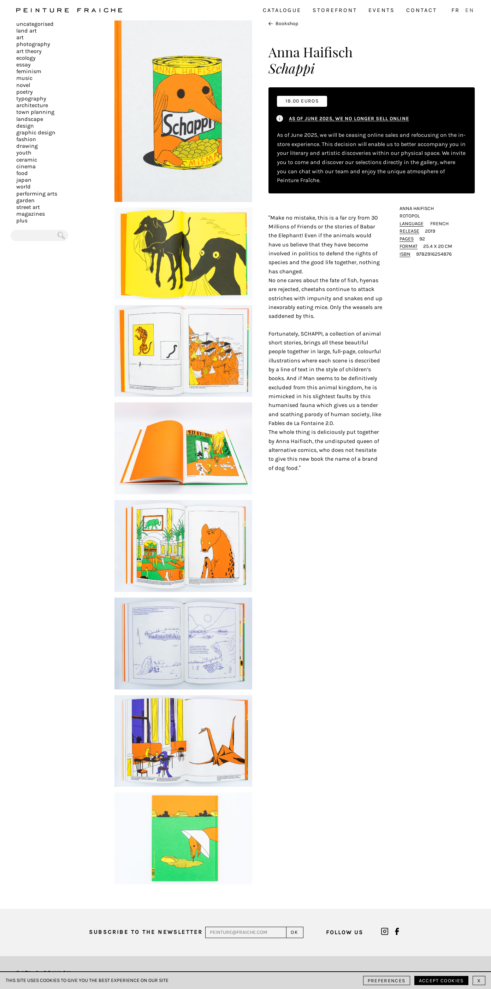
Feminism (28, 71)
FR (455, 10)
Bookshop (283, 23)
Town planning (35, 112)
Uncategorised (35, 24)
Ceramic (26, 159)
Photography (33, 44)
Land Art (26, 30)
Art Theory (29, 51)
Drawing (27, 145)
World (23, 186)
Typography (31, 98)
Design (25, 125)
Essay (23, 64)
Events (381, 10)
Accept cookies (441, 980)
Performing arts (36, 193)
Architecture (32, 105)
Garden (25, 200)
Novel (23, 85)
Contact (421, 10)
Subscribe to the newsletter (146, 932)
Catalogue (282, 10)
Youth (23, 152)
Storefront (335, 10)
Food (22, 173)
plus (22, 220)
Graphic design (35, 132)
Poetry (24, 91)
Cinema (26, 166)
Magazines (30, 213)
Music (24, 78)
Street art (28, 207)
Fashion (26, 139)
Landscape (29, 119)
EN (469, 10)
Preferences (387, 980)
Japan (23, 179)
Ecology (26, 57)
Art (20, 37)
